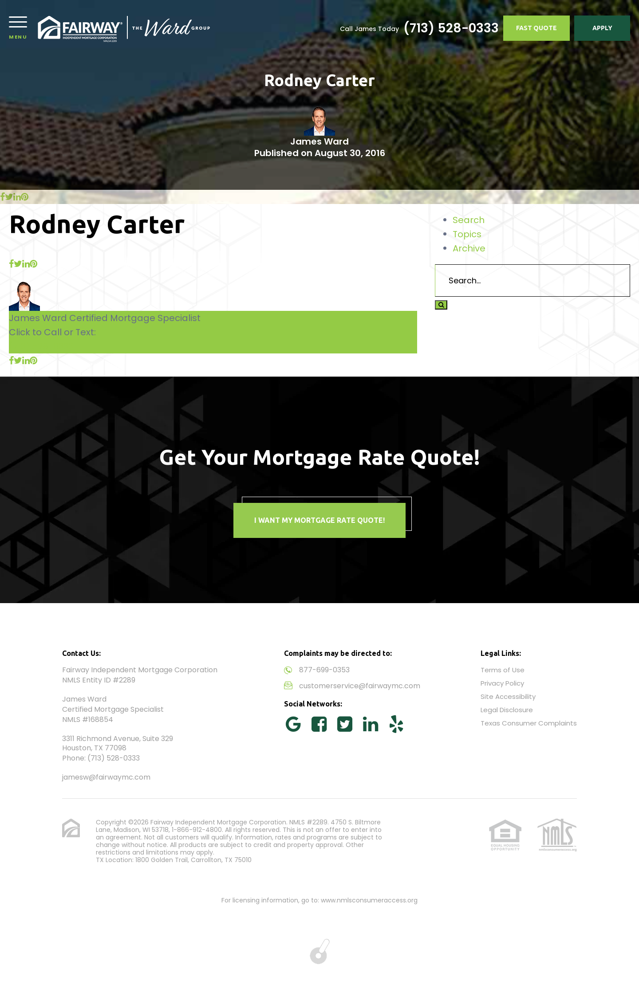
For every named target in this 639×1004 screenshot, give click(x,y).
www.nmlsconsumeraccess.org (369, 900)
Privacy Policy (502, 683)
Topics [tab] (467, 234)
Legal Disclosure (507, 709)
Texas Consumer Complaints (529, 723)
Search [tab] (469, 220)
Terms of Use (503, 670)
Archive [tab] (469, 248)
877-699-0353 (324, 670)
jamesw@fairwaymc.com (106, 777)
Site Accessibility (508, 696)
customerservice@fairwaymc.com (359, 686)
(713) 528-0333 (451, 28)
